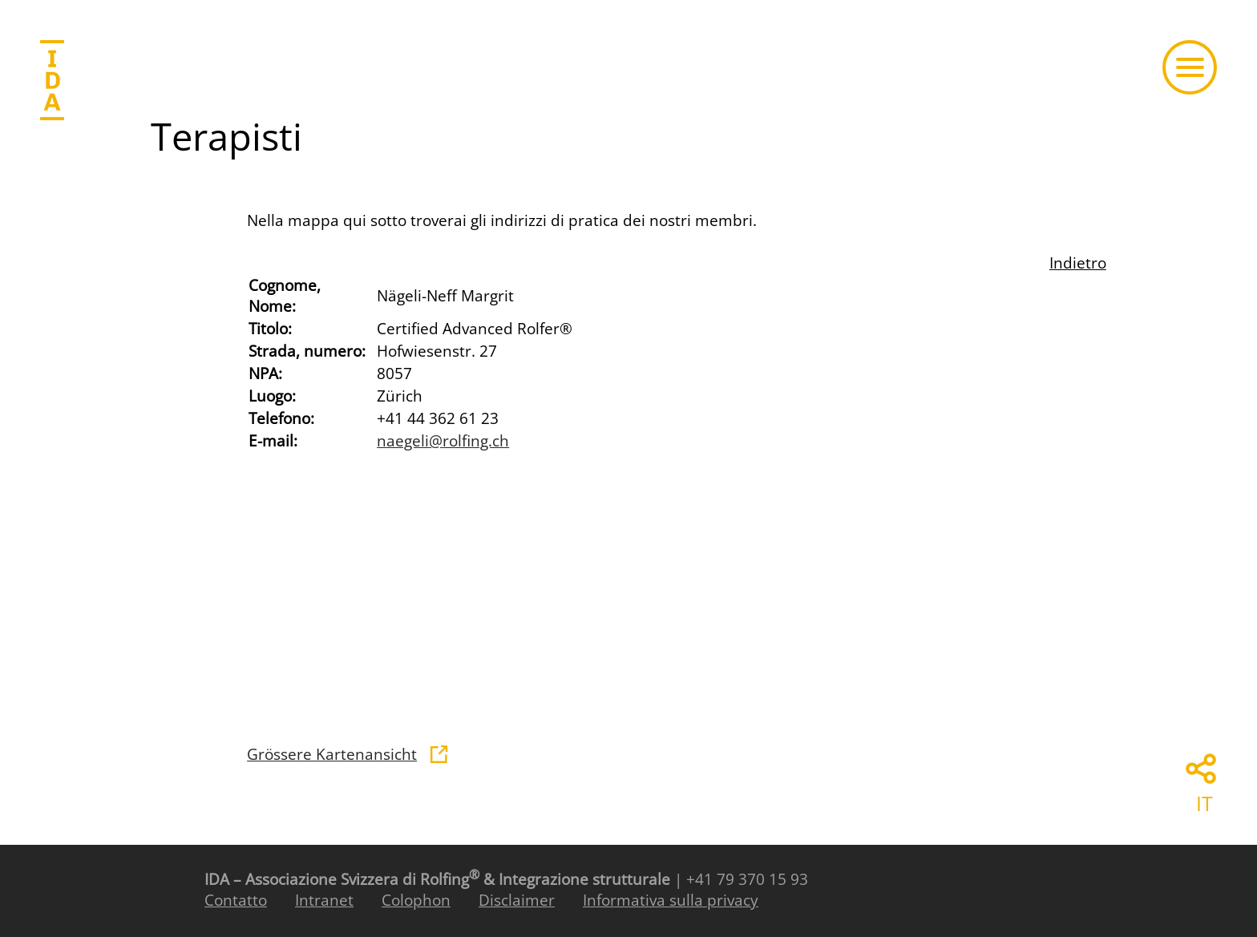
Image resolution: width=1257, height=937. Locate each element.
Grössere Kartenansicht (332, 754)
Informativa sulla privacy (670, 900)
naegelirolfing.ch (443, 440)
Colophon (416, 900)
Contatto (235, 900)
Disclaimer (517, 900)
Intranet (324, 900)
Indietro (1077, 262)
